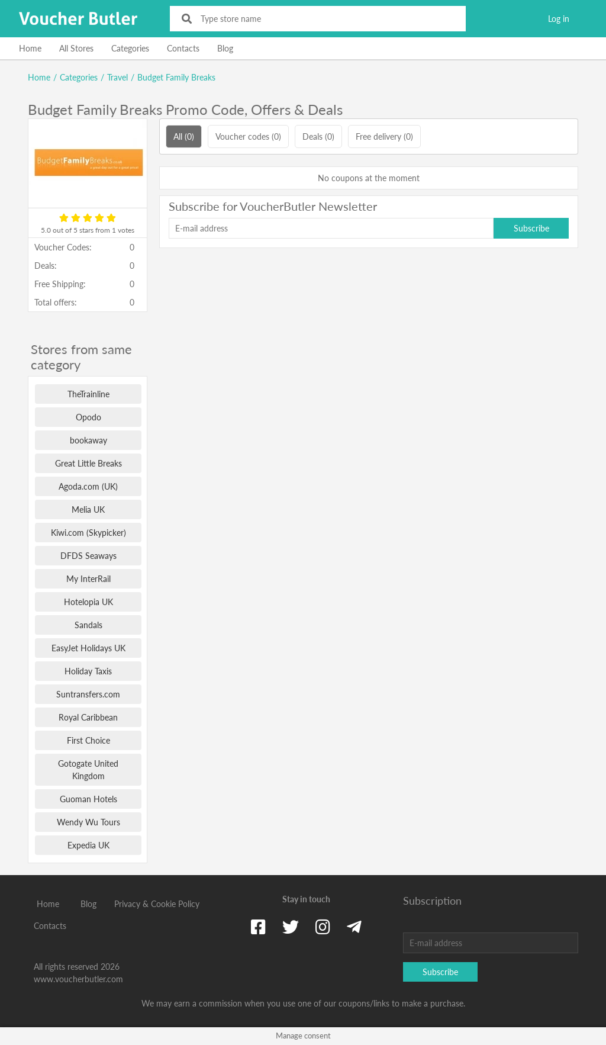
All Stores (76, 48)
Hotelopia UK (88, 602)
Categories (130, 48)
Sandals (88, 625)
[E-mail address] (331, 228)
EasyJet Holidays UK (88, 648)
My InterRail (88, 579)
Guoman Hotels (88, 799)
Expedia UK (88, 845)
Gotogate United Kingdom (88, 769)
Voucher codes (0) (248, 136)
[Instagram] (322, 927)
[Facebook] (258, 927)
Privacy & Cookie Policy (156, 904)
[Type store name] (326, 18)
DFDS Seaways (88, 556)
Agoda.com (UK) (88, 486)
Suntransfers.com (88, 694)
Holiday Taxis (88, 671)
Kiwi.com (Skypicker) (88, 533)
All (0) (183, 136)
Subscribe (531, 228)
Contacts (183, 48)
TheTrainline (88, 394)
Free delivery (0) (384, 136)
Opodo (88, 417)
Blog (225, 48)
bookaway (88, 440)
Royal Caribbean (88, 717)
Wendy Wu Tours (88, 822)
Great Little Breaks (88, 463)
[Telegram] (354, 927)
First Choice (88, 740)
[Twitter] (290, 927)
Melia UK (88, 509)
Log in (558, 19)
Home (30, 48)
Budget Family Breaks (176, 77)
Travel (117, 77)
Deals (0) (318, 136)
